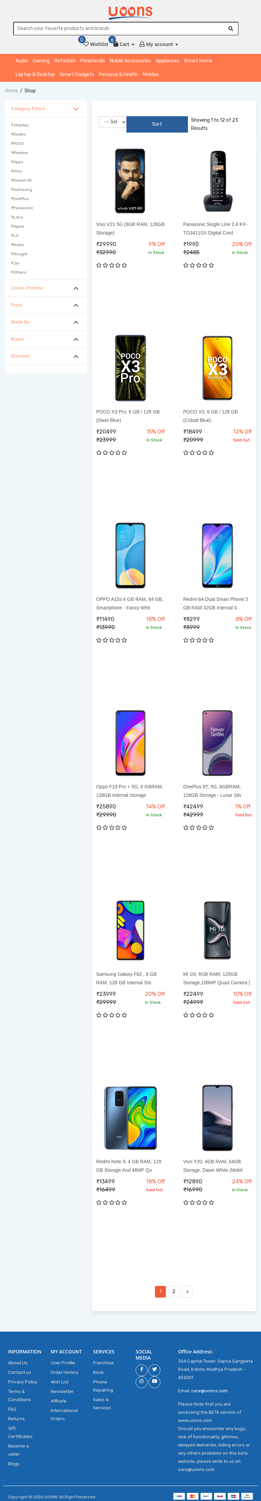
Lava (17, 218)
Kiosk (98, 1368)
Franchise (103, 1359)
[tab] (46, 110)
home (11, 92)
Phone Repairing (103, 1382)
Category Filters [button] (28, 110)
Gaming (41, 62)
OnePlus (20, 200)
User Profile (63, 1359)
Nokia (17, 246)
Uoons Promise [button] (27, 289)
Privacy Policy (22, 1378)
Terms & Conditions (19, 1392)
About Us (18, 1359)
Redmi (18, 135)
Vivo (16, 172)
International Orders (64, 1411)
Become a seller (18, 1446)
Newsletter (62, 1388)
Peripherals (93, 62)
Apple (17, 227)
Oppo (17, 163)
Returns (16, 1415)
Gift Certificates (20, 1429)
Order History (65, 1368)
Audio (22, 62)
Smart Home (198, 62)
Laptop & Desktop (35, 76)
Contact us (19, 1368)
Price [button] (16, 306)
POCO (17, 144)
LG (15, 236)
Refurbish (65, 62)
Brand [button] (17, 340)
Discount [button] (20, 357)
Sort (140, 123)
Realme (19, 154)
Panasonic (22, 209)
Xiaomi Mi (21, 181)
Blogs (14, 1460)
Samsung (21, 190)
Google (19, 255)
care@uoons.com (209, 1387)
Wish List (60, 1378)
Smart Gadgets (77, 76)
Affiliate (59, 1397)
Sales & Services (102, 1400)
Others (19, 273)
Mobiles (151, 76)
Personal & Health (118, 76)
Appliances (167, 62)
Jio (15, 264)
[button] (123, 44)
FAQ (12, 1405)
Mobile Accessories (130, 62)
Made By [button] (20, 323)
